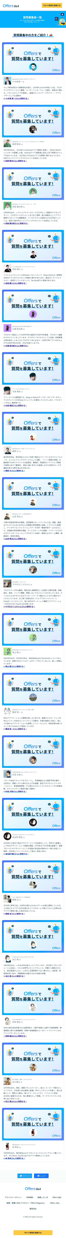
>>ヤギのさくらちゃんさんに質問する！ (19, 606)
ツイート (25, 1176)
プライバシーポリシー (13, 1197)
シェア (41, 1176)
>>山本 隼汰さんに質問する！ (15, 538)
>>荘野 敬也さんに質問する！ (15, 161)
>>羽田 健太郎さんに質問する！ (16, 223)
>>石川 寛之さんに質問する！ (15, 1101)
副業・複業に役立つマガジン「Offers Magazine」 (26, 1203)
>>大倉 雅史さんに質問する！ (15, 405)
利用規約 (29, 1197)
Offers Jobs (54, 1203)
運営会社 (32, 1208)
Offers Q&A (56, 1197)
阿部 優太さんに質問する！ (15, 1036)
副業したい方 (43, 1197)
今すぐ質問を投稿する (52, 5)
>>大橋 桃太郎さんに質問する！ (16, 345)
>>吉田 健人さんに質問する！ (15, 283)
